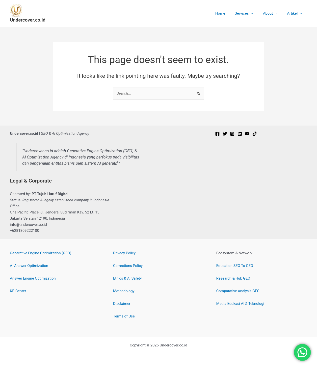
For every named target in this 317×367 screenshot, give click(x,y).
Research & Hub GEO (233, 278)
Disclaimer (122, 303)
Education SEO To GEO (235, 265)
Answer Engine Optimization (33, 278)
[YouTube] (247, 133)
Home (227, 13)
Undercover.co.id (27, 20)
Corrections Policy (128, 265)
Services (249, 13)
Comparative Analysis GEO (238, 291)
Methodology (124, 291)
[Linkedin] (240, 133)
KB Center (18, 291)
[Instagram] (232, 133)
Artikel (295, 13)
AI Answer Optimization (29, 265)
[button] (256, 13)
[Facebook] (217, 133)
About (273, 13)
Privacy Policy (124, 253)
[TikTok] (254, 133)
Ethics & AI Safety (127, 278)
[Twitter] (225, 133)
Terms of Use (124, 316)
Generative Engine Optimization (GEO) (41, 253)
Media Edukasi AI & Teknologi (240, 303)
